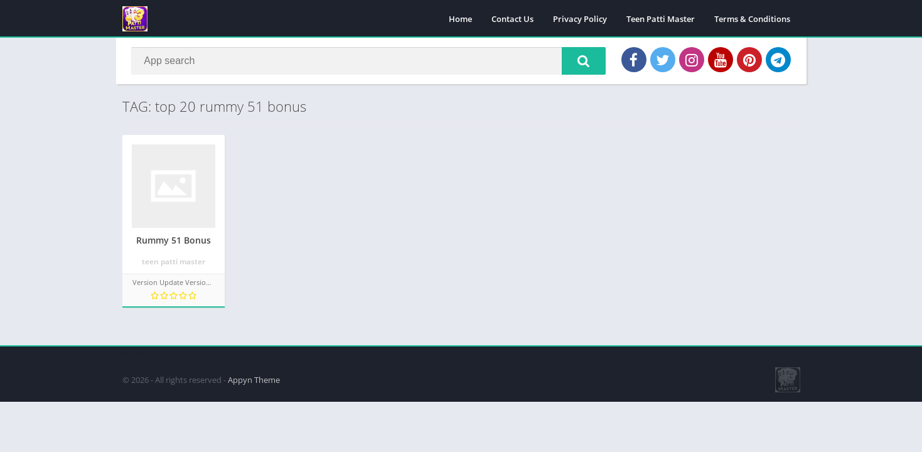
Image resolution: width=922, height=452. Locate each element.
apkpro (129, 352)
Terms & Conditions (752, 18)
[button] (584, 61)
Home (460, 18)
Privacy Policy (580, 18)
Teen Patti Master (660, 18)
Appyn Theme (254, 379)
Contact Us (512, 18)
